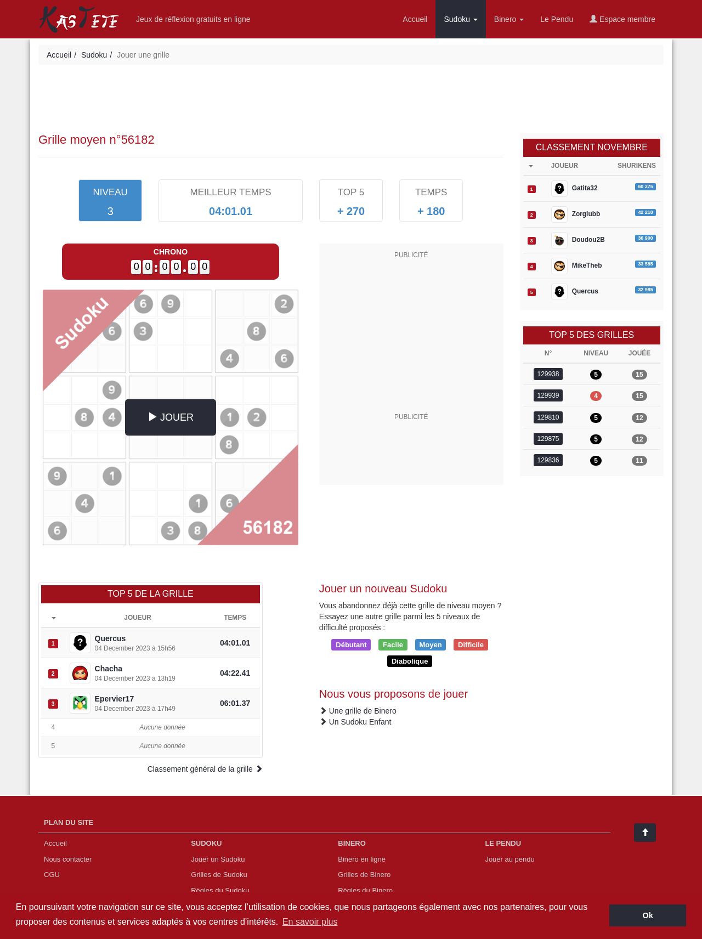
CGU (52, 874)
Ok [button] (648, 915)
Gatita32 (574, 188)
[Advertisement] (351, 100)
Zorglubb (576, 214)
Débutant (351, 644)
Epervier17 (114, 698)
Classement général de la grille (205, 769)
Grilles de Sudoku (219, 874)
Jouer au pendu (509, 859)
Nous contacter (68, 859)
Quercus (110, 638)
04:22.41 (235, 673)
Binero (509, 19)
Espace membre (622, 19)
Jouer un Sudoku (218, 859)
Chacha (109, 668)
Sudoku (460, 19)
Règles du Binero (365, 890)
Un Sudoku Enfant (360, 721)
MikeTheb (576, 266)
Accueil (415, 19)
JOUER (171, 417)
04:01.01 (235, 642)
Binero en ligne (362, 859)
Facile (393, 644)
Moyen (430, 644)
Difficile (471, 644)
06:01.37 (235, 703)
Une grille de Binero (363, 710)
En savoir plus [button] (310, 921)
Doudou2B (578, 240)
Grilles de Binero (364, 874)
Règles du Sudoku (220, 890)
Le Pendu (556, 19)
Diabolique (410, 661)
